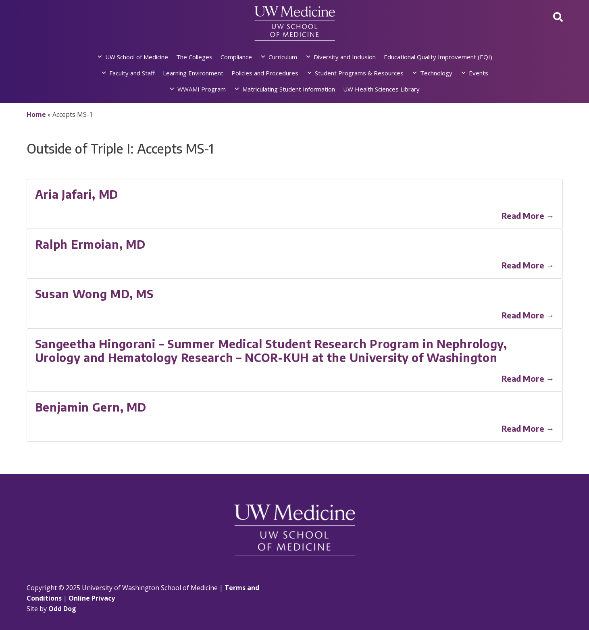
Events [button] (478, 73)
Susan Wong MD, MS (94, 294)
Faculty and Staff (132, 73)
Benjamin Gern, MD (90, 407)
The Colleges (194, 57)
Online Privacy (92, 598)
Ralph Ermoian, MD (90, 244)
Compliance (236, 57)
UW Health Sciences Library (381, 89)
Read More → (528, 215)
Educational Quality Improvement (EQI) (438, 57)
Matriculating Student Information (288, 89)
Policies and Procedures (264, 73)
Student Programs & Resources (359, 73)
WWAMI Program (201, 89)
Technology (436, 73)
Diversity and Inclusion (345, 57)
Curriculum (282, 57)
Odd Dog (62, 608)
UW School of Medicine (136, 57)
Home (36, 114)
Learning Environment (193, 73)
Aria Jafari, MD (77, 194)
